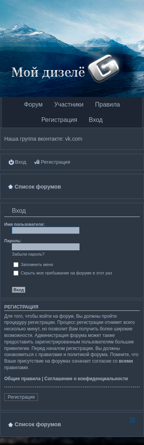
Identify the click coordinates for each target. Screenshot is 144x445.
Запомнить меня (33, 264)
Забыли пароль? (28, 254)
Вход (96, 120)
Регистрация (59, 120)
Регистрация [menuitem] (55, 162)
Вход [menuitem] (20, 162)
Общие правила (22, 378)
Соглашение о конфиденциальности (86, 378)
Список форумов (38, 424)
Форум (33, 104)
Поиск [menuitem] (137, 186)
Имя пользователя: (24, 224)
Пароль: (13, 240)
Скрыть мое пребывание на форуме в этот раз (62, 273)
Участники (68, 104)
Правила (107, 104)
